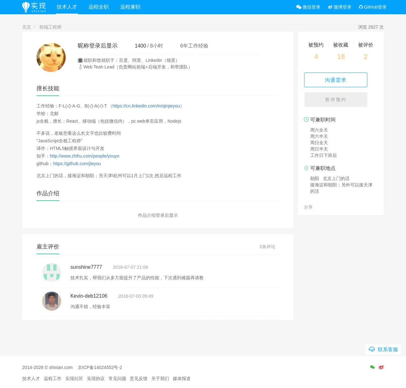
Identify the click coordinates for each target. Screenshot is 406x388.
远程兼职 (133, 7)
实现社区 (74, 378)
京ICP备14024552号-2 (100, 367)
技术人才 (69, 7)
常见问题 (117, 378)
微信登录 (308, 7)
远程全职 (101, 7)
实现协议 (96, 378)
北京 (26, 26)
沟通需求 (341, 79)
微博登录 (339, 7)
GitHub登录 (373, 7)
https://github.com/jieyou (77, 163)
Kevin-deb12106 (89, 296)
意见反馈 (138, 378)
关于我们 (160, 378)
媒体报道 (182, 378)
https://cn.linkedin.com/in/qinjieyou (146, 105)
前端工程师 (50, 26)
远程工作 (53, 378)
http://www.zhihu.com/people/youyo (84, 155)
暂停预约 (341, 101)
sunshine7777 (86, 267)
